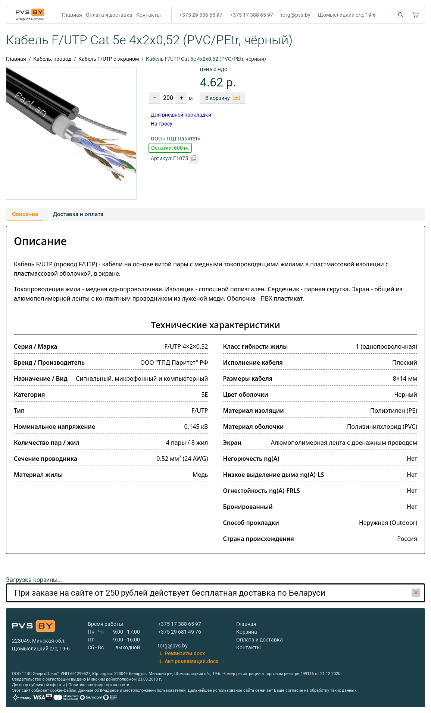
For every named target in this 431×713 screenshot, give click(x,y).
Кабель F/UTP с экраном (108, 59)
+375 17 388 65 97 (251, 15)
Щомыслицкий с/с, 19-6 (347, 15)
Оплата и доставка (109, 15)
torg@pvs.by (295, 15)
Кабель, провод (52, 59)
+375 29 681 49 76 (179, 632)
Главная (72, 15)
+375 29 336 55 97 (200, 15)
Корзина (246, 632)
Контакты (148, 15)
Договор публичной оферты (38, 684)
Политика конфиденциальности (98, 684)
